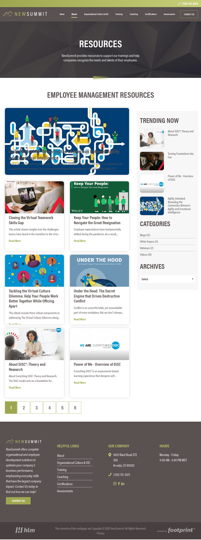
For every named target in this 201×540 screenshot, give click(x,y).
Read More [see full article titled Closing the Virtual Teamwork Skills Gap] (15, 240)
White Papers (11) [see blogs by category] (149, 241)
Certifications (65, 484)
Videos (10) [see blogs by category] (146, 254)
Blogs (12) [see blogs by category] (145, 235)
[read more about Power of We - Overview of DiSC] (167, 183)
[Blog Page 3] (38, 407)
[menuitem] (62, 14)
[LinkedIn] (123, 484)
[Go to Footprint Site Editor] (176, 531)
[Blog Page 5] (64, 407)
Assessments (65, 491)
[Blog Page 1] (11, 407)
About (60, 455)
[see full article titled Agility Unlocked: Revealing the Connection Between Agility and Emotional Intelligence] (67, 141)
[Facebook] (119, 484)
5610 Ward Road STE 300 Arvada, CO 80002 (125, 460)
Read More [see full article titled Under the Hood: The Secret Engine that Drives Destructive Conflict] (80, 313)
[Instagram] (114, 484)
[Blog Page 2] (24, 407)
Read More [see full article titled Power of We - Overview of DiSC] (80, 382)
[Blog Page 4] (51, 407)
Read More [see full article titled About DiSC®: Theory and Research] (15, 382)
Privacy (100, 533)
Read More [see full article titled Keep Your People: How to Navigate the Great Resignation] (80, 240)
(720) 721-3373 (188, 3)
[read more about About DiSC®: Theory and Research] (167, 138)
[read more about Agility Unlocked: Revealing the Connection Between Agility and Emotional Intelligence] (167, 206)
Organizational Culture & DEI (73, 463)
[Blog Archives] (167, 279)
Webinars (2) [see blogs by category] (146, 248)
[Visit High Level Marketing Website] (25, 531)
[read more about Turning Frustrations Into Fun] (167, 161)
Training (62, 470)
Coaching (62, 477)
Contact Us (189, 14)
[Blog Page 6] (78, 407)
